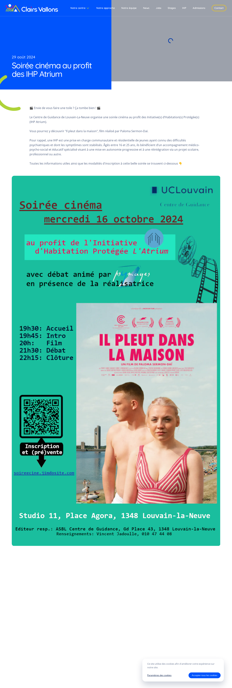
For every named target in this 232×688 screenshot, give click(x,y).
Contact (218, 7)
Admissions (199, 7)
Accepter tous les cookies (204, 675)
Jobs (158, 7)
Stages (172, 7)
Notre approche (105, 7)
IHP (184, 7)
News (146, 7)
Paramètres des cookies (159, 675)
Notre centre (80, 8)
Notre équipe (129, 7)
